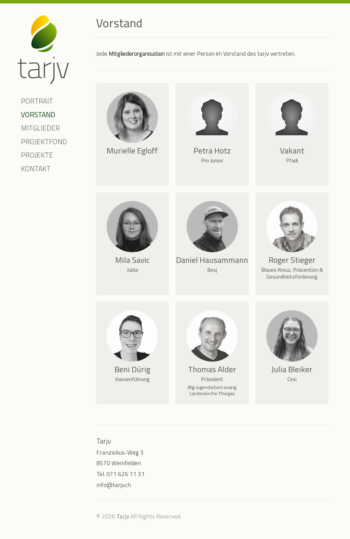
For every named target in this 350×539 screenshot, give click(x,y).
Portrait (37, 100)
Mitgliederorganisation (137, 53)
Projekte (37, 154)
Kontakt (36, 168)
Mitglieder (40, 127)
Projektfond (44, 141)
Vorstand (38, 114)
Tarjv (123, 516)
